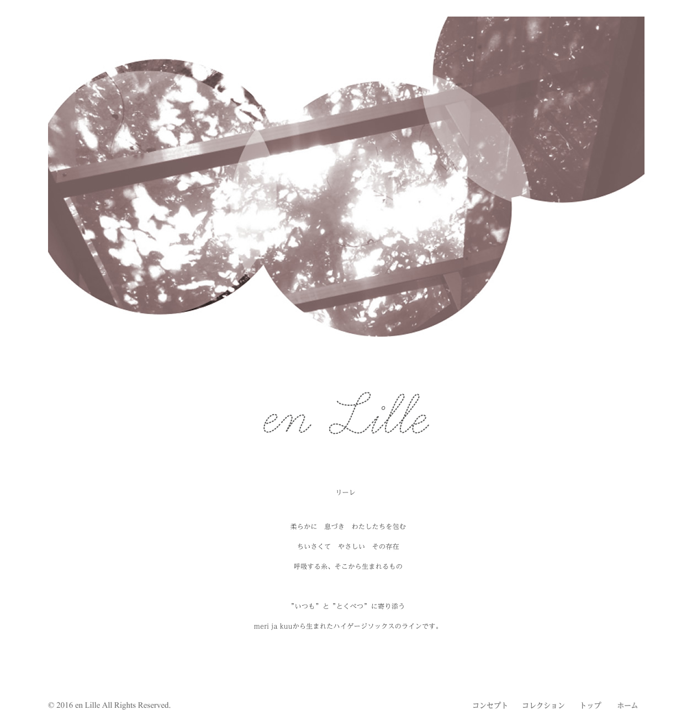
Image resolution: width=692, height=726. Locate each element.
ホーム (627, 705)
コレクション (543, 705)
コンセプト (490, 705)
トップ (591, 705)
